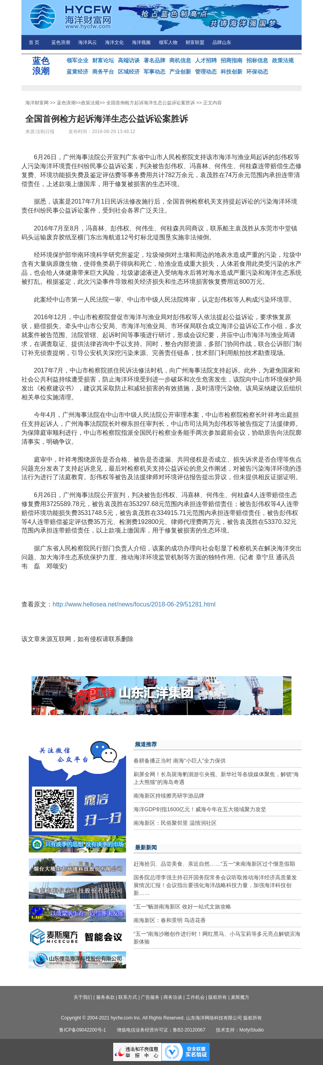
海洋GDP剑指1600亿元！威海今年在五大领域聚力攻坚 (199, 809)
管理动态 (206, 72)
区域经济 (129, 72)
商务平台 (103, 72)
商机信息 (180, 60)
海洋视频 (141, 42)
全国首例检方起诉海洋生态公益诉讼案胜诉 (150, 102)
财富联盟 (195, 42)
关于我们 (83, 997)
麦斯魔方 (240, 997)
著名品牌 (154, 60)
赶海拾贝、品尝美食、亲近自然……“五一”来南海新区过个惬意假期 (214, 864)
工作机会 (195, 997)
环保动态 (257, 72)
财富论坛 (103, 60)
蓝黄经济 (77, 72)
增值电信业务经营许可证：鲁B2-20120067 (161, 1030)
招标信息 (257, 60)
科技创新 (231, 72)
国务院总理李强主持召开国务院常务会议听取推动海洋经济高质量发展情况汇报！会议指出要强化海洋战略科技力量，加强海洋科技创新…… (215, 885)
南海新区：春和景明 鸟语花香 (169, 920)
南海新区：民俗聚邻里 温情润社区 (175, 823)
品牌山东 (221, 42)
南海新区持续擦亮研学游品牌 (168, 796)
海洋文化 (114, 42)
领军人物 (168, 42)
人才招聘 (206, 60)
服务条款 (105, 997)
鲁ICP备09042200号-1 (82, 1030)
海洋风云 (87, 42)
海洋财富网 (37, 102)
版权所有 (217, 997)
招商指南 (231, 60)
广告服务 (150, 997)
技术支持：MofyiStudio (240, 1030)
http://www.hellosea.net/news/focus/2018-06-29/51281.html (134, 604)
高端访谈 (129, 60)
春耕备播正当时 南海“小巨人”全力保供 (179, 760)
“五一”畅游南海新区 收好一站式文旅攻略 (182, 906)
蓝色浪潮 (60, 42)
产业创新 (180, 72)
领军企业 (77, 60)
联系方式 (127, 997)
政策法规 (283, 60)
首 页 (34, 42)
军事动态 (154, 72)
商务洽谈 (172, 997)
